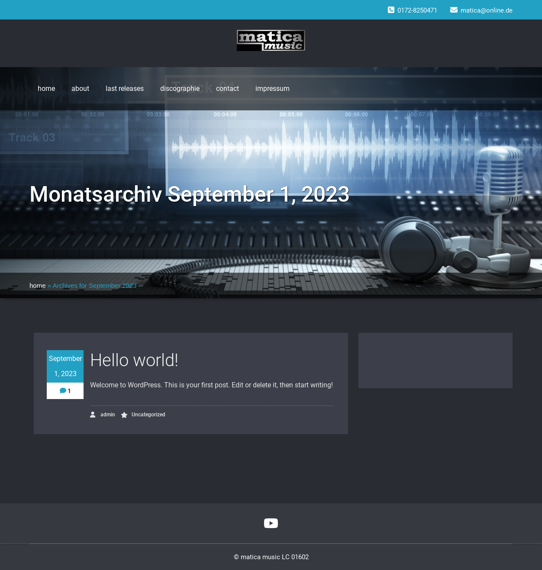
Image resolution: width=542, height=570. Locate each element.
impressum (272, 88)
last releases (125, 88)
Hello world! (134, 360)
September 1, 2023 (65, 366)
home (46, 88)
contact (227, 88)
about (80, 88)
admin (102, 415)
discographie (180, 88)
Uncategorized (148, 415)
